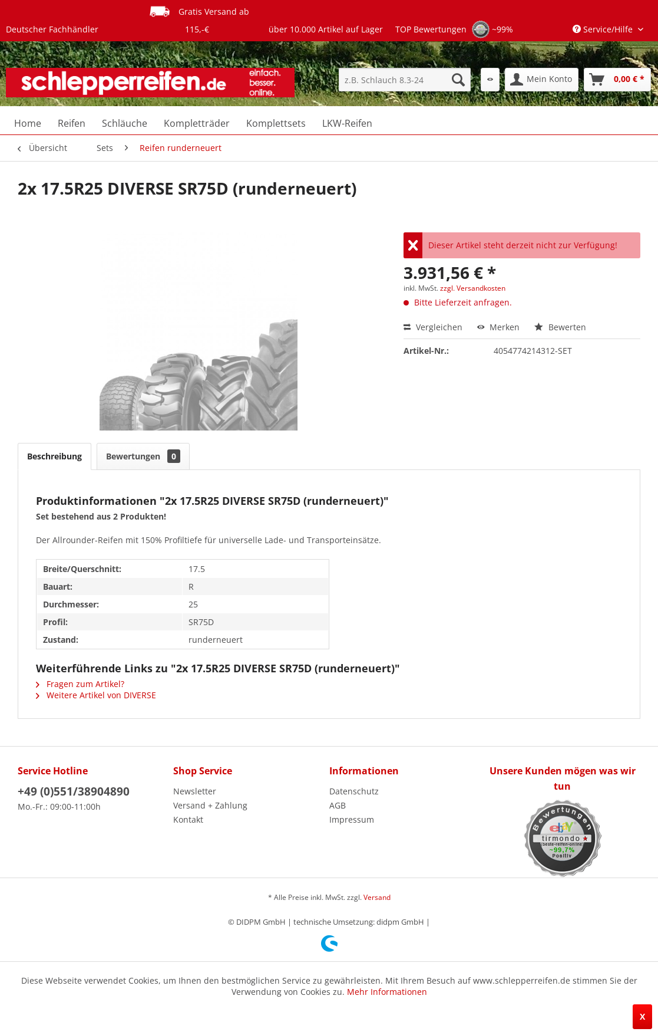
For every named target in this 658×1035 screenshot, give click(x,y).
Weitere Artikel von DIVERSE (96, 695)
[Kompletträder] (197, 123)
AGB (337, 805)
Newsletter (194, 791)
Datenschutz (354, 791)
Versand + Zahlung (210, 805)
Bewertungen (143, 456)
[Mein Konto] (541, 79)
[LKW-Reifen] (347, 123)
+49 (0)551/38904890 (74, 791)
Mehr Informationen (387, 991)
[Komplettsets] (276, 123)
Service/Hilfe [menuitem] (604, 29)
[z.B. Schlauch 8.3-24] (404, 79)
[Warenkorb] (617, 79)
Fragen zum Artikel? (80, 683)
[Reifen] (71, 123)
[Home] (27, 123)
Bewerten (560, 327)
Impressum (351, 819)
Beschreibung (54, 456)
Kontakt (188, 819)
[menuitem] (404, 79)
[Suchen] (458, 79)
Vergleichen (433, 327)
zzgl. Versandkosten (472, 288)
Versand (377, 897)
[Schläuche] (125, 123)
